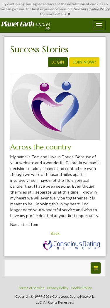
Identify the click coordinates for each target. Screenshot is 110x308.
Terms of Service (31, 288)
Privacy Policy (57, 288)
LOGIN (57, 61)
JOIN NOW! (84, 61)
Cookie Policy (98, 9)
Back (55, 233)
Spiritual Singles (25, 25)
